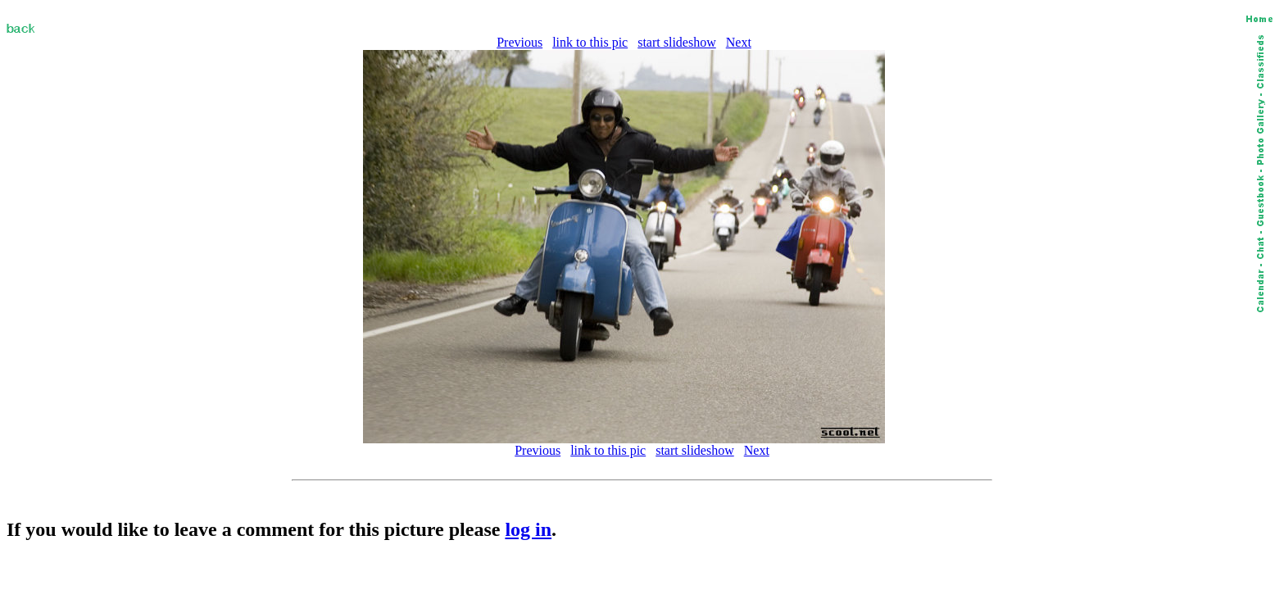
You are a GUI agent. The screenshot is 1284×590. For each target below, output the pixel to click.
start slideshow (676, 42)
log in (528, 529)
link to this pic (590, 42)
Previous (519, 42)
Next (738, 42)
